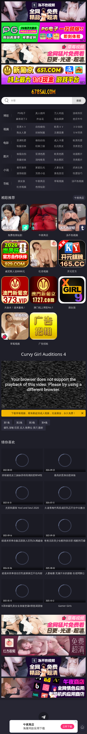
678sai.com (43, 92)
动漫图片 (77, 153)
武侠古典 (77, 167)
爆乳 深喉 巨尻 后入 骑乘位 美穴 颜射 (23, 427)
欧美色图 (59, 153)
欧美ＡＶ (59, 126)
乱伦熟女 (59, 146)
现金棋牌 (59, 118)
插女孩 (21, 181)
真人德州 (40, 113)
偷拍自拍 (40, 140)
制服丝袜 (21, 146)
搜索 (78, 100)
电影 (6, 143)
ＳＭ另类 (77, 132)
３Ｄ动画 (77, 126)
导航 (6, 183)
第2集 (19, 422)
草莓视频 (59, 181)
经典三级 (40, 146)
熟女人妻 (21, 132)
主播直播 (59, 132)
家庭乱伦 (40, 167)
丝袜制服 (40, 132)
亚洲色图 (40, 153)
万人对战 (59, 113)
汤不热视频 (78, 181)
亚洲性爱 (21, 140)
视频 (6, 129)
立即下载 (67, 726)
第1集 (7, 422)
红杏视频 (21, 186)
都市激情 (21, 167)
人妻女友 (59, 167)
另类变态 (77, 146)
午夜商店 (40, 181)
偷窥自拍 (21, 153)
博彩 (6, 115)
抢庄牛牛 (77, 118)
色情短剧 (40, 186)
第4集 (45, 422)
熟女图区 (59, 159)
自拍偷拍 (40, 126)
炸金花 (40, 118)
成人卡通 (59, 140)
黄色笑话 (59, 173)
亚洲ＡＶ (21, 126)
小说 (6, 170)
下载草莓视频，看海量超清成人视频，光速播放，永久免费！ (47, 413)
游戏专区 (77, 113)
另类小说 (40, 173)
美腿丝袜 (21, 159)
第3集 (32, 422)
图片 (6, 156)
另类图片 (77, 159)
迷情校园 (21, 173)
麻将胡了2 (21, 118)
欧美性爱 (77, 140)
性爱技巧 (77, 173)
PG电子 (22, 113)
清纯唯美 (40, 159)
